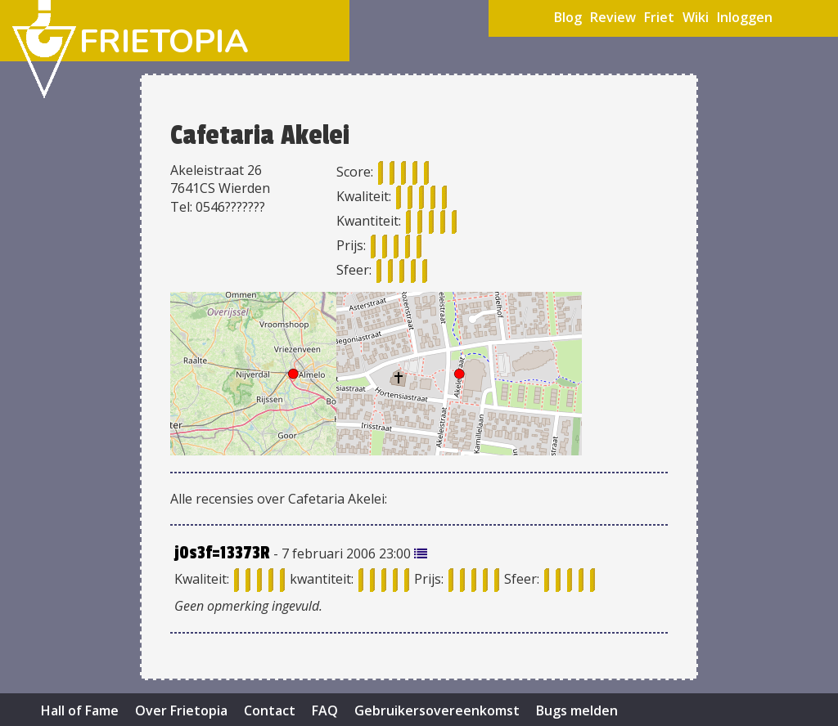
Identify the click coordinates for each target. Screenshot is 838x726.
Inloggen (745, 17)
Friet (659, 17)
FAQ (325, 710)
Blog (568, 17)
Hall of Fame (80, 710)
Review (613, 17)
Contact (269, 710)
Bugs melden (577, 710)
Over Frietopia (181, 710)
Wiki (696, 17)
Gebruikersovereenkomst (437, 710)
